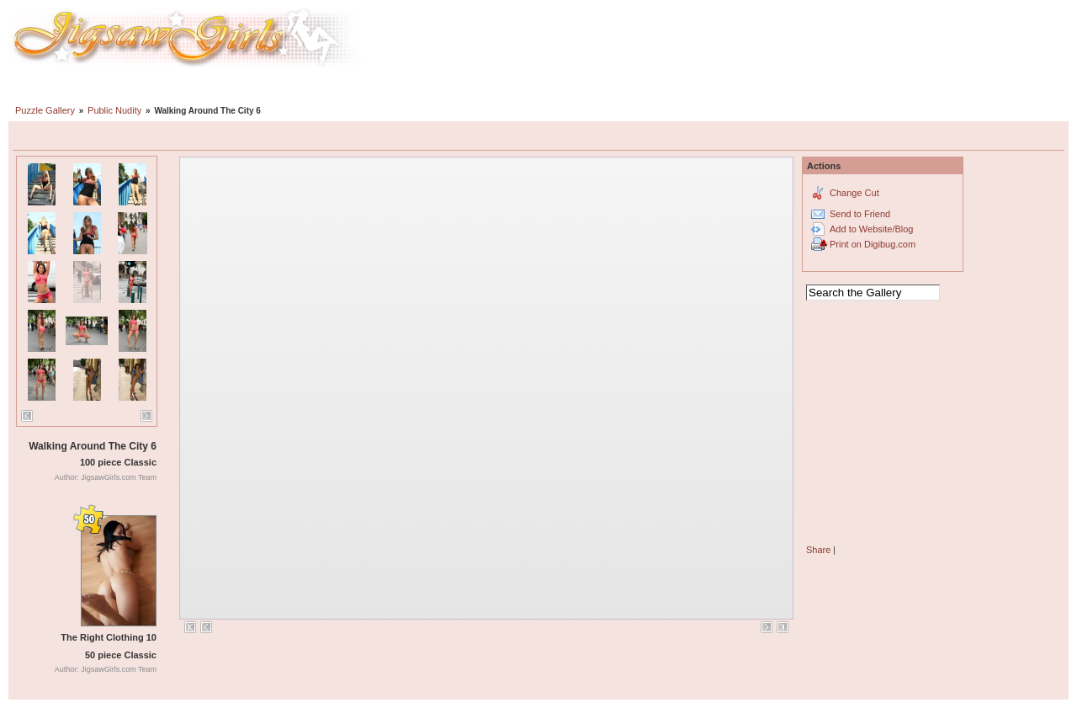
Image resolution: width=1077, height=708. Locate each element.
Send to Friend (860, 214)
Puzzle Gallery (45, 110)
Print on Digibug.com (872, 244)
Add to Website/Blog (871, 229)
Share (818, 550)
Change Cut (854, 193)
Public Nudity (114, 110)
